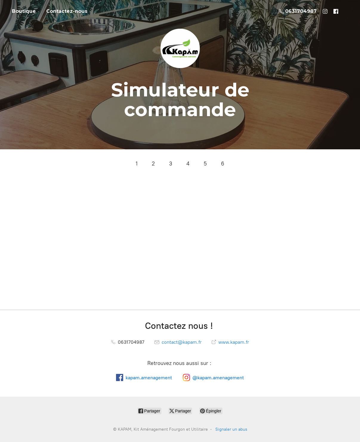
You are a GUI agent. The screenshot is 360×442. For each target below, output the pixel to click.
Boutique (24, 11)
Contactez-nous (66, 11)
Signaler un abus (231, 429)
